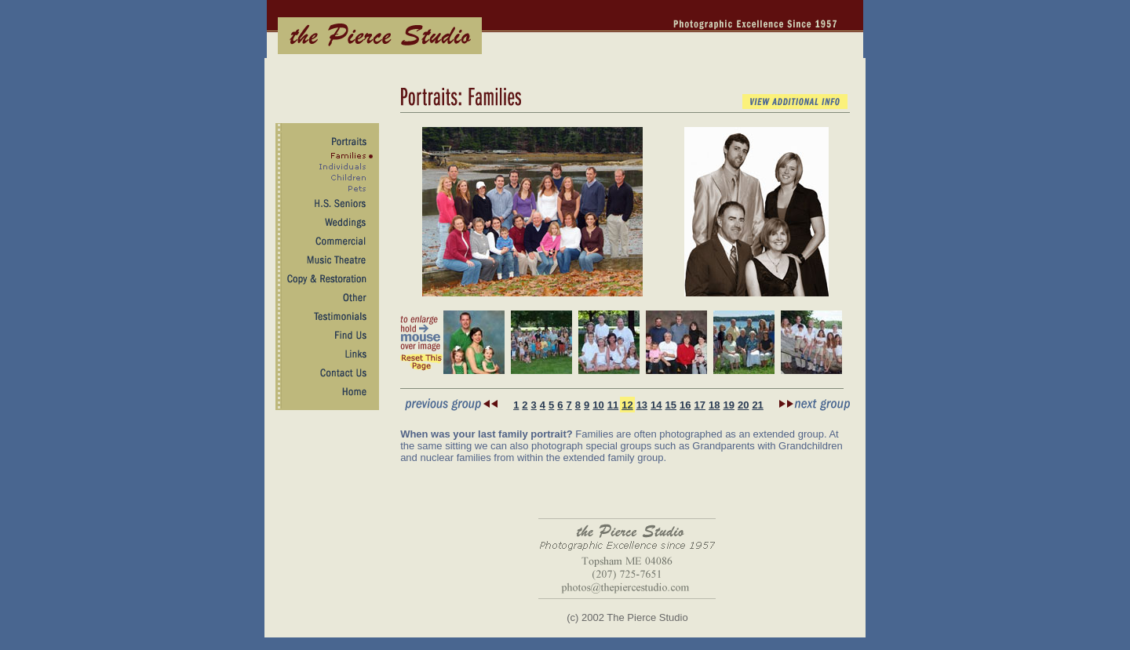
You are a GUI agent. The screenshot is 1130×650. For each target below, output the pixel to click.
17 (699, 405)
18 (714, 405)
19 (728, 405)
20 (743, 405)
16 (685, 405)
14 (656, 405)
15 (670, 405)
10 (597, 405)
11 (612, 405)
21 (757, 405)
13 (641, 405)
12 (627, 405)
